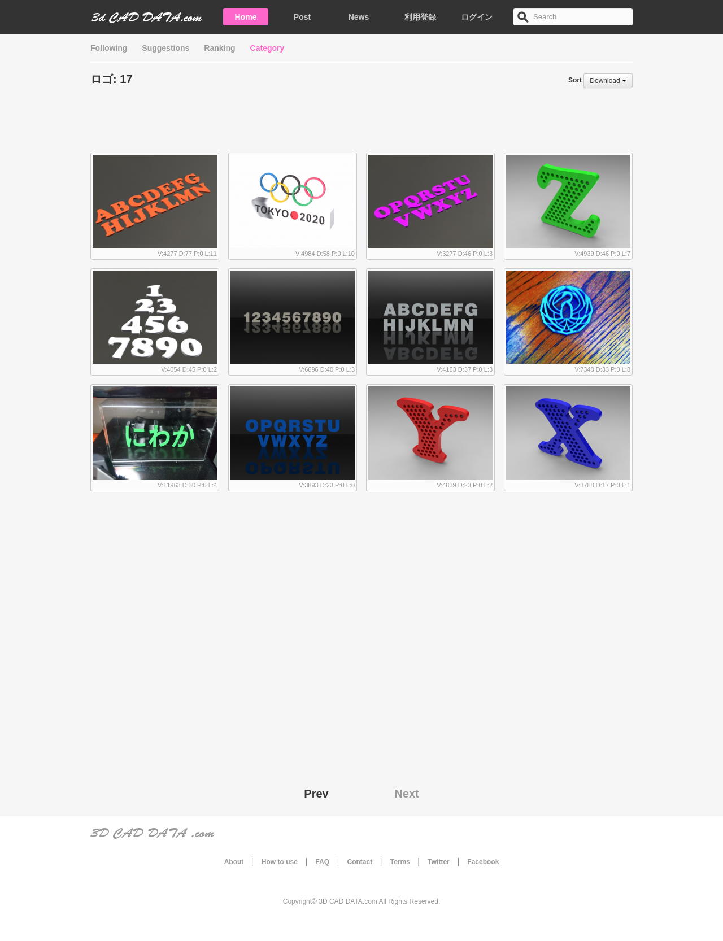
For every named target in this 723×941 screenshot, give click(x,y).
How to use (280, 862)
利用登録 (420, 16)
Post (302, 16)
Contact (360, 862)
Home (246, 16)
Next (406, 793)
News (359, 16)
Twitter (438, 862)
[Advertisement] (361, 124)
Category (267, 48)
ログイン (477, 16)
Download (608, 81)
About (234, 862)
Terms (400, 862)
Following (108, 48)
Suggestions (165, 48)
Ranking (219, 48)
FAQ (322, 862)
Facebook (483, 862)
